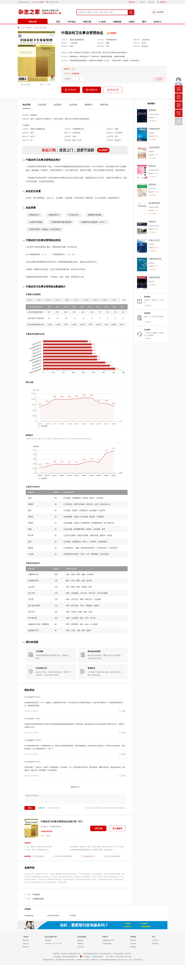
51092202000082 (97, 957)
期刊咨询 (133, 940)
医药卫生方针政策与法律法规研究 (115, 52)
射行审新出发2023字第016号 (65, 960)
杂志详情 (26, 105)
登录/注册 (131, 2)
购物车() (162, 2)
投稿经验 (117, 22)
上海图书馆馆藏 (119, 56)
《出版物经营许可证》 (40, 874)
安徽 (107, 43)
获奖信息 (26, 940)
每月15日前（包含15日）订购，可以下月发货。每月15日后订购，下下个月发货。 (98, 847)
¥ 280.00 (75, 73)
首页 (58, 22)
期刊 (71, 52)
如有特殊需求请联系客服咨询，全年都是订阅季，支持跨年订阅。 (92, 850)
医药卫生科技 (96, 52)
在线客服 (48, 940)
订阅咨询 (133, 943)
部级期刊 (113, 33)
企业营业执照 (106, 943)
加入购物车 (159, 79)
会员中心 (158, 22)
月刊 (107, 46)
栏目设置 (42, 105)
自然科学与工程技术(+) (82, 52)
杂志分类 (33, 22)
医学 (32, 133)
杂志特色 (73, 105)
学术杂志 (72, 22)
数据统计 (89, 105)
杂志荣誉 (58, 105)
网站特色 (80, 943)
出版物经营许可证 (108, 940)
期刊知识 (155, 943)
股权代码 (39, 2)
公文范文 (155, 940)
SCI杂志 (102, 22)
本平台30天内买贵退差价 (64, 856)
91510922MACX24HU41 (123, 957)
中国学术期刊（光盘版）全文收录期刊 (125, 60)
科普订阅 (87, 22)
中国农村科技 (28, 916)
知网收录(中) (74, 56)
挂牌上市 (26, 943)
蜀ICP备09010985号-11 (70, 957)
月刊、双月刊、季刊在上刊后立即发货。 (39, 847)
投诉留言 (133, 947)
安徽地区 (29, 28)
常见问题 (80, 947)
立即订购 (98, 828)
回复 (122, 711)
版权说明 (26, 947)
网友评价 (104, 105)
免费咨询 (91, 90)
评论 (30, 808)
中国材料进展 (34, 899)
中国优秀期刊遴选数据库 (78, 60)
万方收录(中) (94, 56)
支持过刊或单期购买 (113, 856)
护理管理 (73, 916)
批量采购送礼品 (89, 856)
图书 (144, 22)
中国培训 (32, 894)
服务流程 (80, 940)
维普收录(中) (84, 56)
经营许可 (142, 2)
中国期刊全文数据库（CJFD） (99, 60)
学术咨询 (70, 90)
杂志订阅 (151, 2)
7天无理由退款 (39, 856)
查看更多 (74, 787)
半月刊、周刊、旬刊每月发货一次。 (38, 850)
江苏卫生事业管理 (53, 916)
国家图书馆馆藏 (106, 56)
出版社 (132, 22)
